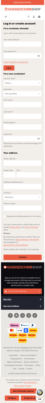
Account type (9, 79)
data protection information (27, 240)
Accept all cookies (31, 398)
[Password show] (38, 55)
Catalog (21, 369)
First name (8, 100)
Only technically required (23, 391)
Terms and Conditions (28, 355)
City (18, 170)
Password (7, 134)
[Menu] (5, 16)
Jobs (15, 369)
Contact (29, 369)
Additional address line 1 (13, 182)
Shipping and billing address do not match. (23, 216)
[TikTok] (34, 315)
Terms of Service (31, 227)
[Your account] (33, 16)
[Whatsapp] (28, 315)
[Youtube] (16, 315)
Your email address (11, 40)
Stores (38, 365)
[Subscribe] (39, 291)
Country (7, 193)
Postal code (8, 170)
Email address (9, 123)
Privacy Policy (15, 227)
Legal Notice (13, 355)
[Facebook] (10, 315)
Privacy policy (29, 359)
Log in (8, 68)
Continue (23, 257)
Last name (8, 112)
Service (7, 299)
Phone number (9, 204)
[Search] (28, 16)
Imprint (28, 386)
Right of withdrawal (14, 362)
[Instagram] (22, 315)
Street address (10, 159)
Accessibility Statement (14, 365)
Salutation (7, 89)
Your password (10, 51)
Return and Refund (31, 362)
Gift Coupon (29, 365)
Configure (12, 398)
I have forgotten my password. (15, 62)
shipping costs (26, 348)
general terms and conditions (15, 245)
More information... (30, 382)
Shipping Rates (16, 359)
